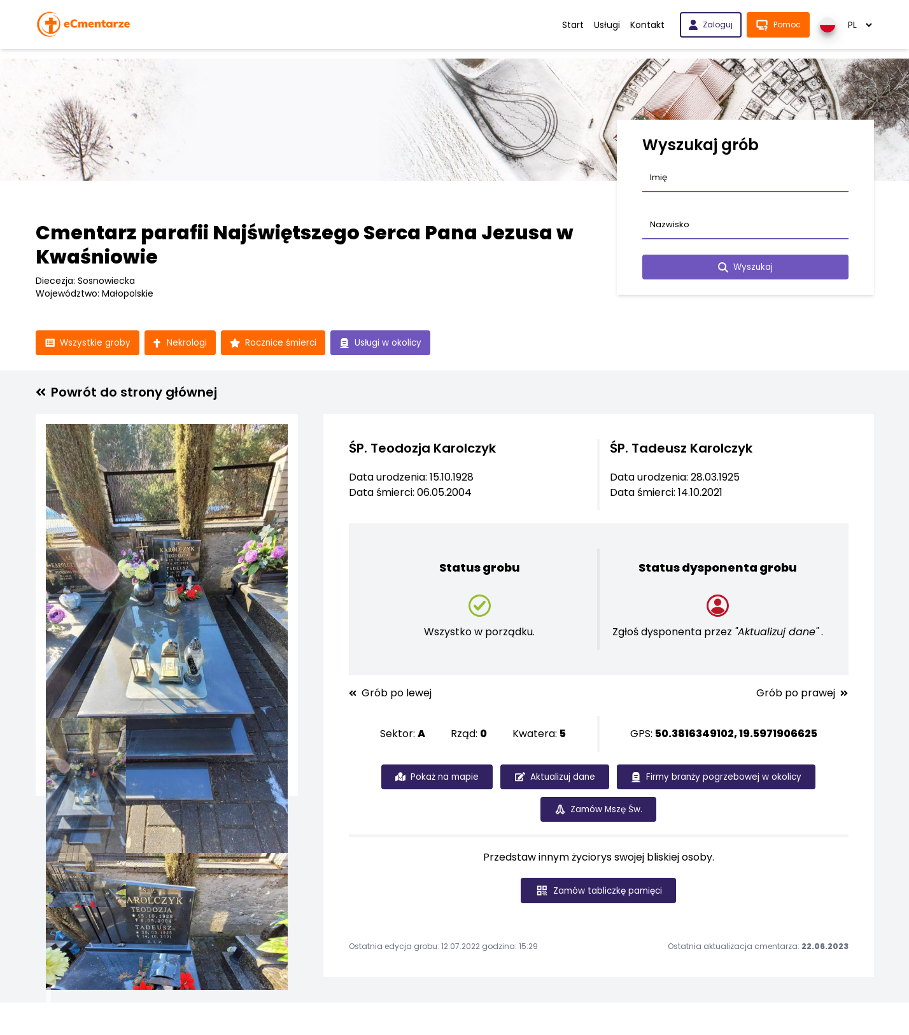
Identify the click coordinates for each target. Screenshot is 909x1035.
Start (573, 24)
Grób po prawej (802, 693)
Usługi (607, 24)
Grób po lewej (390, 693)
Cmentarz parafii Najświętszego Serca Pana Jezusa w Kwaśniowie (305, 245)
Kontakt (647, 24)
